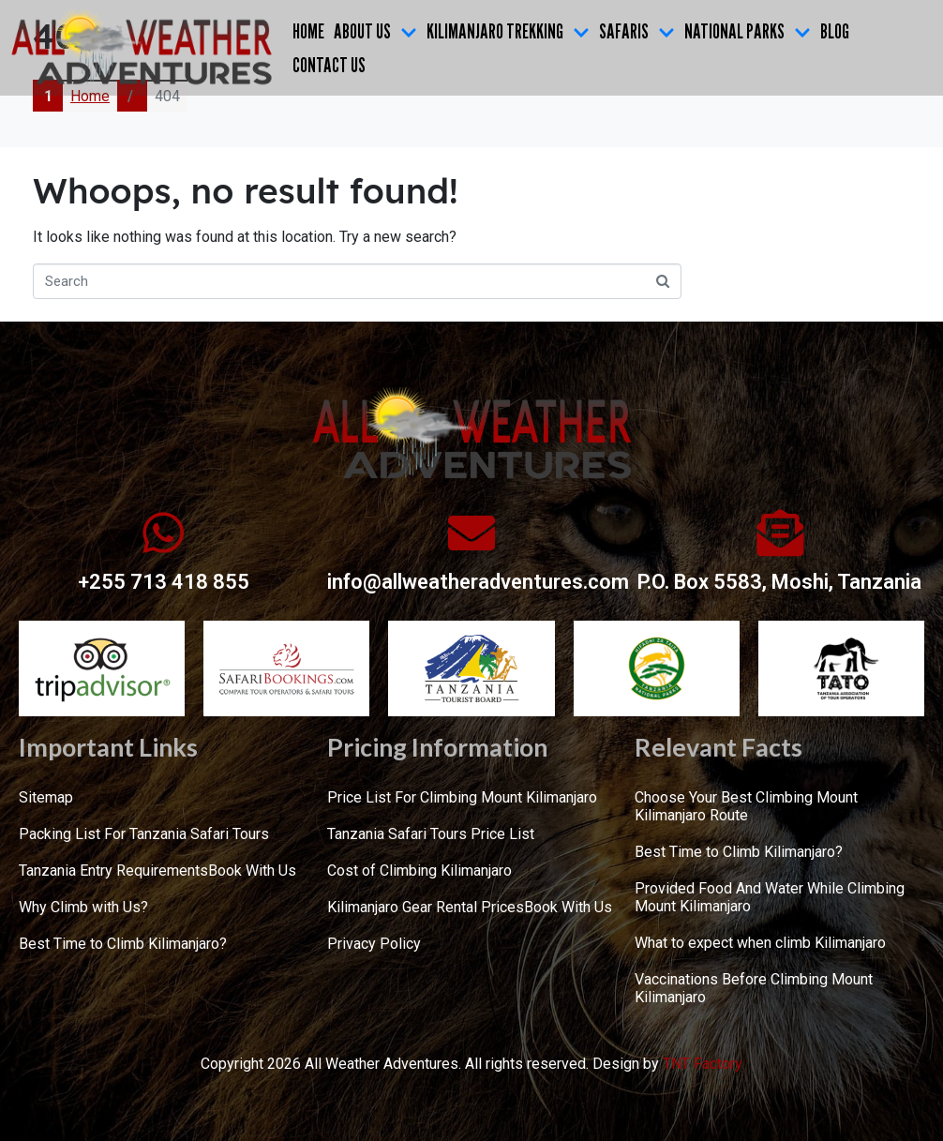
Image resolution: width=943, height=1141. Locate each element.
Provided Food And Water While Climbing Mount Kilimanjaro (770, 897)
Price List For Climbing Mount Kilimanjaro (462, 797)
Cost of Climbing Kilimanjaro (419, 870)
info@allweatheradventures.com (478, 581)
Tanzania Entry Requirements (113, 870)
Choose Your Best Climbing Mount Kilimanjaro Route (746, 806)
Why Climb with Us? (83, 907)
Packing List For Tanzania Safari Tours (144, 834)
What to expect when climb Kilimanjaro (760, 943)
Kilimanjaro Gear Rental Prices (425, 907)
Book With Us (252, 870)
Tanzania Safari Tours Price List (430, 834)
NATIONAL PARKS (747, 31)
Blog (834, 31)
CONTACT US (329, 65)
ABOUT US (375, 31)
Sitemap (46, 797)
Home (308, 31)
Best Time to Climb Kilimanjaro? (123, 944)
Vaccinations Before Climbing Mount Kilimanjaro (754, 988)
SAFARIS (637, 31)
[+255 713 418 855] (163, 532)
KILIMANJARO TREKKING (508, 31)
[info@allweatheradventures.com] (471, 532)
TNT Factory (702, 1064)
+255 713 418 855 (163, 581)
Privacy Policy (374, 944)
